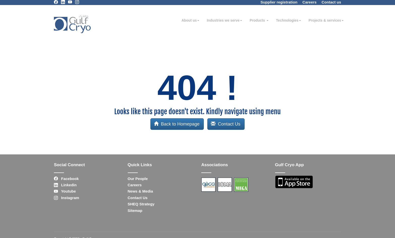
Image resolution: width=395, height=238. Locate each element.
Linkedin (65, 185)
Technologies (288, 20)
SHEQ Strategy (141, 204)
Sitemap (135, 210)
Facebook (66, 178)
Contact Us (225, 124)
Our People (138, 178)
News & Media (140, 191)
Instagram (66, 198)
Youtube (65, 191)
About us (190, 20)
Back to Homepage (177, 124)
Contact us (331, 2)
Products (259, 20)
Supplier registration (279, 2)
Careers (310, 2)
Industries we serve (224, 20)
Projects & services (326, 20)
